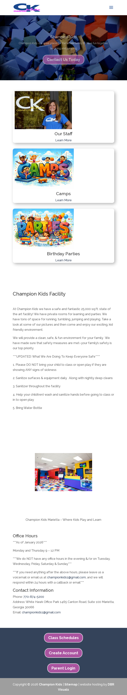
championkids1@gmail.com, (66, 577)
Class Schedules (63, 637)
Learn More (63, 140)
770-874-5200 (33, 597)
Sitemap (71, 684)
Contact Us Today (63, 62)
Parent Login (63, 668)
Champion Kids (63, 40)
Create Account (63, 653)
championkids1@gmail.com (41, 612)
